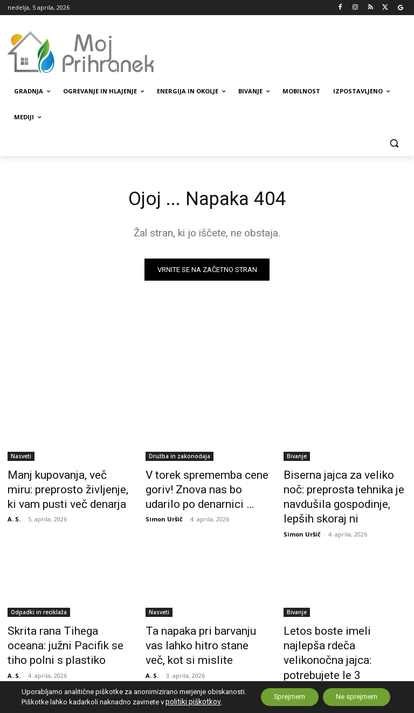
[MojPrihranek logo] (81, 52)
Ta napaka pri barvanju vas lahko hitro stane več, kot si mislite (200, 620)
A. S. (14, 513)
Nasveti (21, 458)
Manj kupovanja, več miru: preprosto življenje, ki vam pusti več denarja (60, 488)
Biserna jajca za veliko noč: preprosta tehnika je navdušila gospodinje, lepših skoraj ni (344, 488)
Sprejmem (274, 693)
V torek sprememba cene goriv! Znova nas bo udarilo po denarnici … (206, 488)
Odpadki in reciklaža (39, 591)
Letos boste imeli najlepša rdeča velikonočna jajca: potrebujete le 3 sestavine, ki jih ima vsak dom (341, 626)
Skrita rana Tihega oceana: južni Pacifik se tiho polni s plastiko (61, 620)
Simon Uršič (164, 513)
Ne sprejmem (351, 693)
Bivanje (297, 458)
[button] (393, 143)
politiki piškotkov (48, 702)
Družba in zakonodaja (179, 458)
